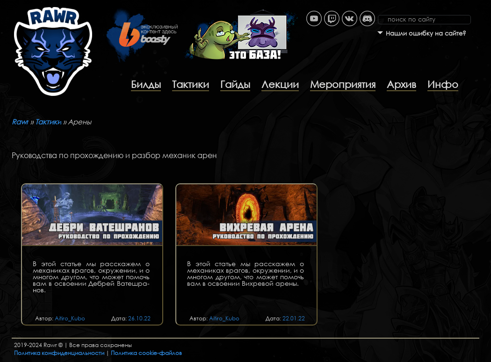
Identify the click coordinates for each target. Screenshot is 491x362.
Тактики (190, 84)
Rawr (20, 121)
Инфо (442, 84)
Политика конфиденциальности (59, 353)
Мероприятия (342, 84)
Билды (146, 84)
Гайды (235, 84)
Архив (401, 84)
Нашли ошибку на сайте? (426, 33)
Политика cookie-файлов (146, 353)
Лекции (280, 84)
